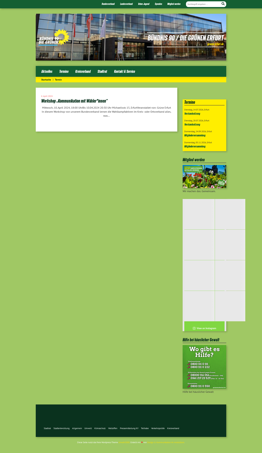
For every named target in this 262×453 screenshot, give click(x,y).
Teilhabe (145, 428)
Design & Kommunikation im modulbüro (165, 442)
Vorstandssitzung (192, 113)
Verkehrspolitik (158, 428)
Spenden (158, 3)
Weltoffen (112, 428)
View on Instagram (204, 328)
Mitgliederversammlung (195, 135)
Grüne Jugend (143, 3)
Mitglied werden (173, 3)
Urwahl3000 (124, 442)
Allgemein (77, 428)
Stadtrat (102, 71)
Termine (64, 71)
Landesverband (126, 3)
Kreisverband (83, 71)
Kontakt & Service (124, 71)
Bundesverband (108, 3)
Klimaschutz (100, 428)
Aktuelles (46, 71)
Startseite (46, 79)
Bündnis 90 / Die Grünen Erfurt (186, 38)
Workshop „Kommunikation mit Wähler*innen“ (74, 100)
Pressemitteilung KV (129, 428)
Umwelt (88, 428)
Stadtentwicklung (61, 428)
